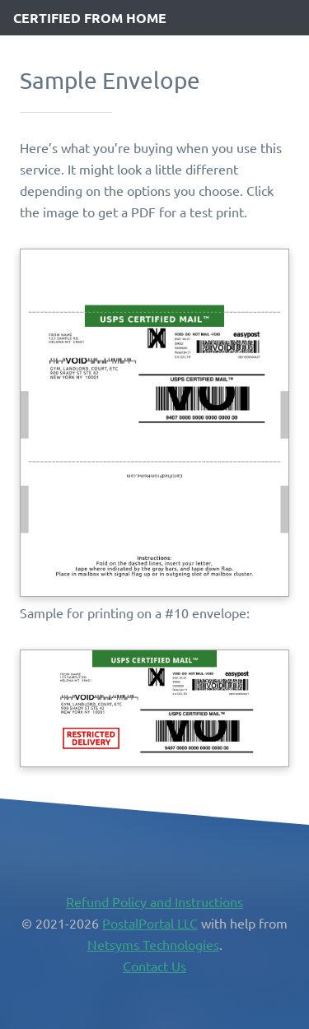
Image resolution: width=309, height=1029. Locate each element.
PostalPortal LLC (150, 923)
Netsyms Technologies (153, 944)
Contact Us (154, 965)
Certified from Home (89, 17)
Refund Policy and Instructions (154, 901)
